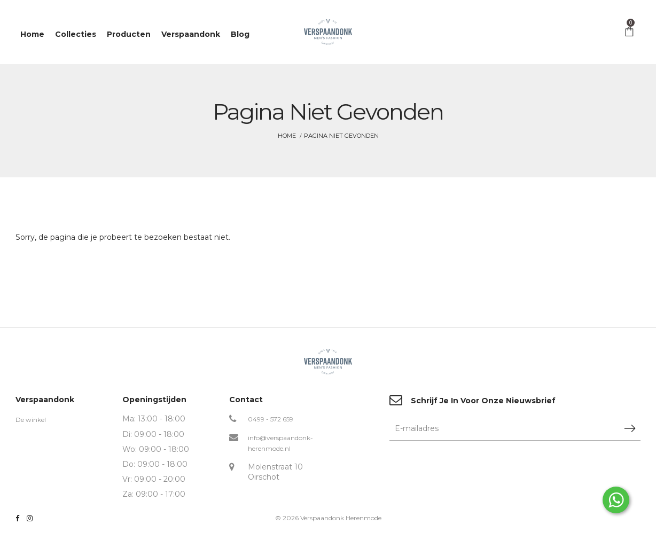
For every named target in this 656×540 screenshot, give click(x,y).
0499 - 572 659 (270, 419)
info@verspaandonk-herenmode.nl (280, 443)
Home (287, 135)
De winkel (30, 420)
